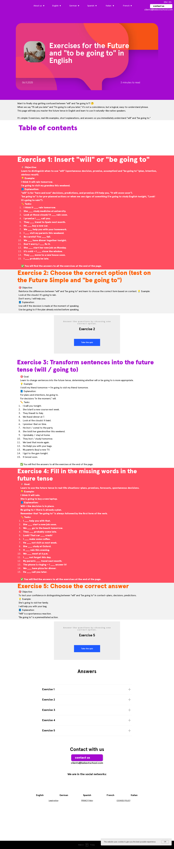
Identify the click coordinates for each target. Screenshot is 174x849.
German (63, 795)
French (110, 795)
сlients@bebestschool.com (158, 9)
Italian (134, 795)
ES (170, 2)
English (40, 795)
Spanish (87, 795)
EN (165, 2)
